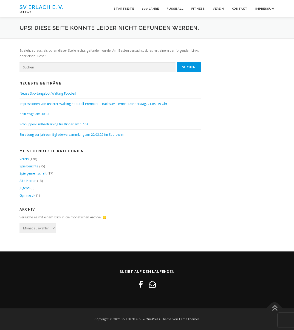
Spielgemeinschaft (33, 173)
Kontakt (240, 8)
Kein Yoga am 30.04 (34, 114)
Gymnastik (27, 195)
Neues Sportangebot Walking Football (48, 93)
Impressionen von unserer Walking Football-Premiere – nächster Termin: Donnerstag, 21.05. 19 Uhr (93, 104)
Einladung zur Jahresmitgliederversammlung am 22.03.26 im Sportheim (72, 134)
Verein (218, 8)
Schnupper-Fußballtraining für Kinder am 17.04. (54, 124)
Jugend (25, 188)
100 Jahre (150, 8)
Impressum (264, 8)
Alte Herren (28, 180)
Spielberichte (29, 166)
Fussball (175, 8)
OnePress (153, 319)
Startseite (124, 8)
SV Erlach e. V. (41, 7)
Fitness (198, 8)
